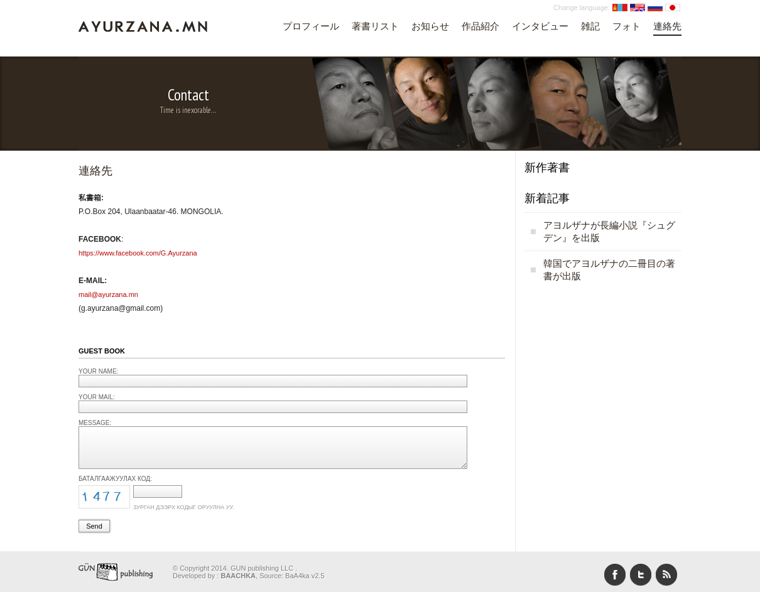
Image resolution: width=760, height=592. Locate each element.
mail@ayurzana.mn (108, 294)
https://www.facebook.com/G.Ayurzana (138, 253)
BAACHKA (238, 575)
